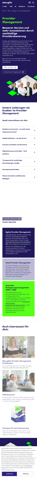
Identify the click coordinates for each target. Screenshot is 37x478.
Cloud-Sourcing (24, 267)
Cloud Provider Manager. (14, 276)
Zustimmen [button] (9, 474)
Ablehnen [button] (26, 474)
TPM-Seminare (8, 400)
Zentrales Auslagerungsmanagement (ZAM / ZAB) (17, 287)
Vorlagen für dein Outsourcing (15, 433)
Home (4, 11)
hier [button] (13, 469)
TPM (8, 11)
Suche (33, 2)
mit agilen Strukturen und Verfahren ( (18, 242)
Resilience (22, 6)
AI (15, 6)
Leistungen (14, 11)
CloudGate (31, 6)
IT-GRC (4, 6)
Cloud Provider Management (18, 263)
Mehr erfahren (9, 67)
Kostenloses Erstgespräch (13, 72)
